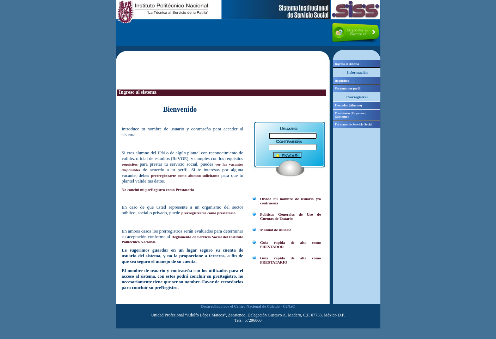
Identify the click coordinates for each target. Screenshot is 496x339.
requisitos (130, 164)
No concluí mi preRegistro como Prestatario (158, 189)
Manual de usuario (276, 230)
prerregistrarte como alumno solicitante (185, 175)
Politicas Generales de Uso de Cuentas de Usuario (290, 216)
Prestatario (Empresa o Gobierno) (350, 114)
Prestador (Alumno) (348, 105)
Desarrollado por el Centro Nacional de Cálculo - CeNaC (248, 306)
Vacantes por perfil (348, 88)
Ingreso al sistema (347, 64)
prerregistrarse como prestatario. (208, 213)
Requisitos (342, 80)
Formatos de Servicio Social (354, 124)
